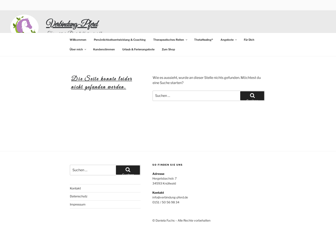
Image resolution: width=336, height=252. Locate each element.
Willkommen (78, 39)
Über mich (78, 49)
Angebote (228, 39)
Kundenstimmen (104, 49)
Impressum (78, 204)
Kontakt (75, 188)
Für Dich (249, 39)
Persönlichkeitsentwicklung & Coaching (120, 39)
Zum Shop (168, 49)
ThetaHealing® (203, 39)
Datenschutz (78, 196)
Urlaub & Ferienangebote (138, 49)
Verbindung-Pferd (71, 24)
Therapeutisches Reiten (170, 39)
